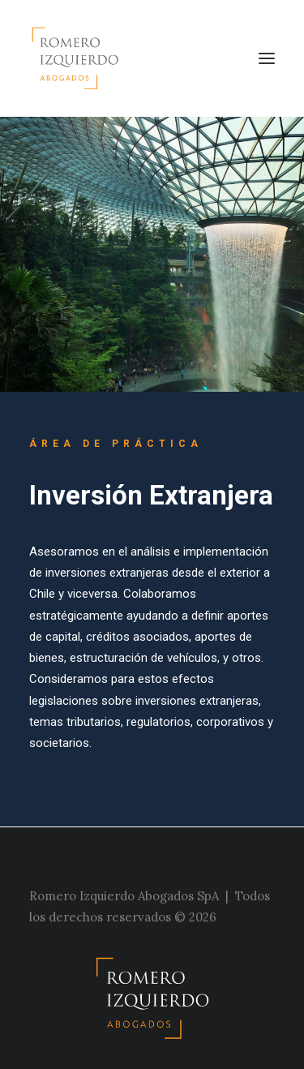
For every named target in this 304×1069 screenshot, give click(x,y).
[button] (266, 58)
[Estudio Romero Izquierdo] (79, 58)
